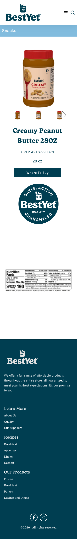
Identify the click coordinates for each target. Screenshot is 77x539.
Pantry (8, 491)
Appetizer (10, 450)
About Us (10, 415)
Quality (9, 421)
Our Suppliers (13, 427)
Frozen (8, 479)
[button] (62, 115)
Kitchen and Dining (16, 497)
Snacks (9, 30)
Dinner (8, 456)
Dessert (9, 462)
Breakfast (10, 444)
